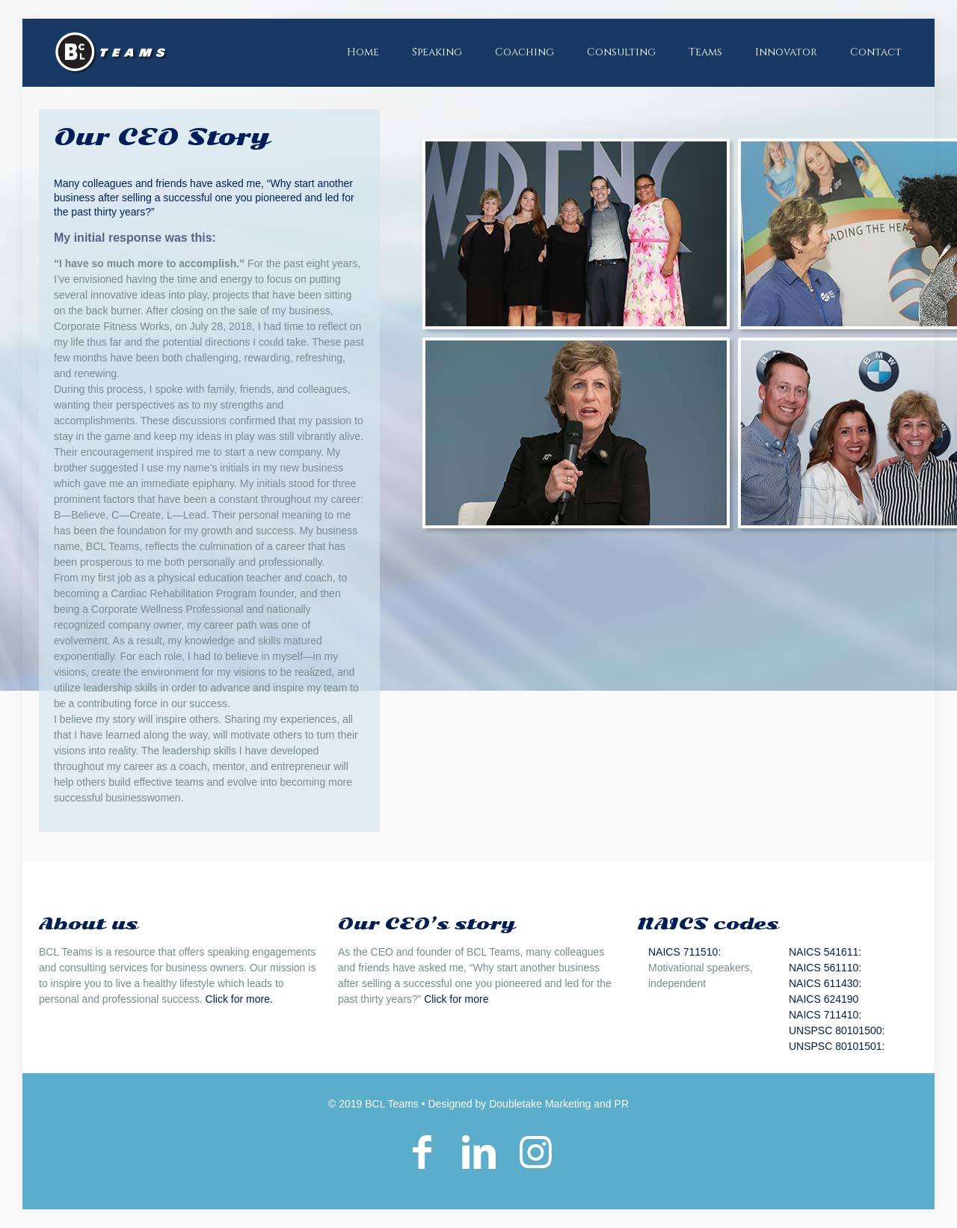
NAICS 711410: (825, 1015)
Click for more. (239, 999)
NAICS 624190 (823, 999)
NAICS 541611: (825, 952)
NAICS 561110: (825, 968)
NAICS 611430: (825, 983)
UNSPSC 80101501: (836, 1046)
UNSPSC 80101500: (836, 1030)
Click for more (456, 999)
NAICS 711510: (684, 952)
